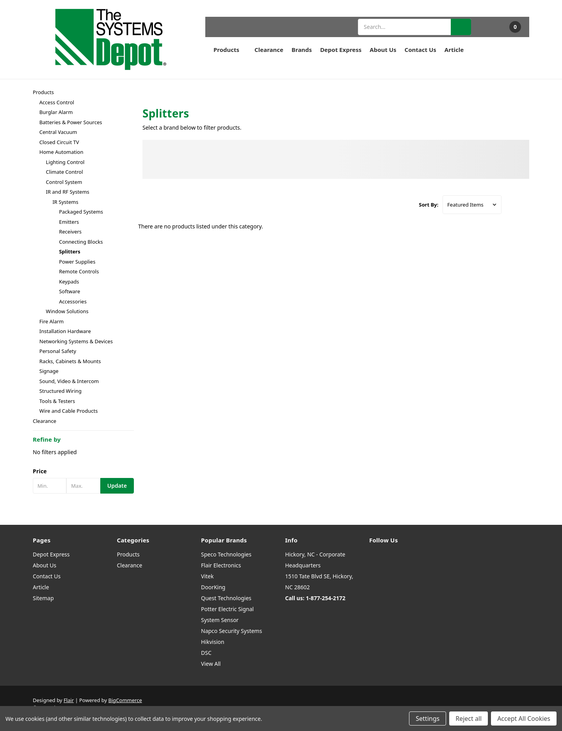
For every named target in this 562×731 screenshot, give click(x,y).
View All (211, 663)
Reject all (468, 718)
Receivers (70, 231)
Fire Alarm (51, 321)
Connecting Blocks (81, 241)
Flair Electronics (221, 565)
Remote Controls (79, 271)
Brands (302, 49)
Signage (49, 370)
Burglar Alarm (56, 112)
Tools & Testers (57, 401)
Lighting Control (65, 162)
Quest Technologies (226, 598)
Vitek (207, 576)
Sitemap (43, 598)
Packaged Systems (81, 211)
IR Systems (65, 201)
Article (454, 49)
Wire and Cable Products (68, 410)
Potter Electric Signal (227, 609)
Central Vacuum (58, 132)
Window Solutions (67, 311)
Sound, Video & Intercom (69, 381)
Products (229, 49)
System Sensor (219, 620)
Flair (69, 700)
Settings (427, 718)
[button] (83, 471)
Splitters (69, 251)
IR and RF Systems (67, 191)
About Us (383, 49)
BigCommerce (125, 700)
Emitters (69, 221)
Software (69, 291)
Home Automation (61, 151)
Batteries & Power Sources (70, 122)
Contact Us (420, 49)
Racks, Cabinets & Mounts (70, 361)
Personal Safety (57, 351)
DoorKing (213, 587)
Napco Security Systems (231, 631)
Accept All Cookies (523, 718)
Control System (64, 181)
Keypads (69, 281)
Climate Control (64, 171)
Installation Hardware (65, 331)
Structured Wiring (60, 390)
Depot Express (340, 49)
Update (117, 485)
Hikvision (212, 641)
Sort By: (428, 204)
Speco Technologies (226, 554)
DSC (206, 652)
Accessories (73, 301)
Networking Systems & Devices (76, 341)
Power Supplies (77, 261)
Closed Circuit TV (59, 142)
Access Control (56, 102)
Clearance (268, 49)
